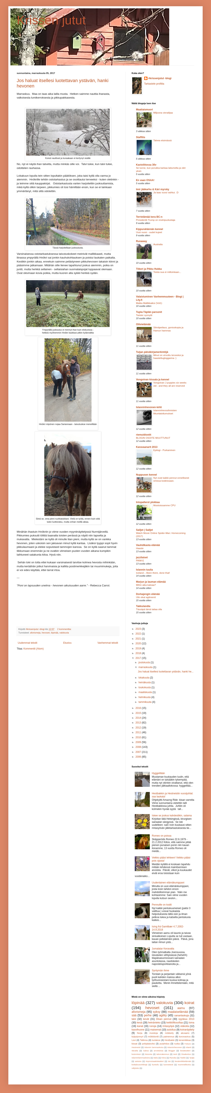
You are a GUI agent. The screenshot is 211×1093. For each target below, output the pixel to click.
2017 (139, 658)
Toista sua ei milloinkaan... (167, 272)
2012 (139, 727)
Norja (139, 1033)
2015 (139, 713)
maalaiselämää (178, 1011)
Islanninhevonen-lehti (149, 407)
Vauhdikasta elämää (148, 545)
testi (175, 1054)
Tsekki (183, 1058)
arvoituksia (158, 1050)
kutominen (136, 1054)
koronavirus (185, 1036)
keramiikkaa (185, 1040)
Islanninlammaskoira (141, 1058)
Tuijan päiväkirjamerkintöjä (152, 352)
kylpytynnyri (137, 1036)
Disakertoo (186, 1054)
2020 (139, 643)
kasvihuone (138, 1029)
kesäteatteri (185, 1050)
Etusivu (67, 642)
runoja (152, 1026)
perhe (148, 1015)
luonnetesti (168, 1064)
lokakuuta (144, 677)
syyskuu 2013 (186, 1019)
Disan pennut (163, 1019)
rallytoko (135, 1068)
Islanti (188, 1047)
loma (191, 1022)
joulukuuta (145, 662)
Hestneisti (136, 1047)
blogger (171, 1050)
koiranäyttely (187, 1029)
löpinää (54, 632)
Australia (158, 244)
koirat (189, 1003)
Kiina (163, 1058)
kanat (140, 1026)
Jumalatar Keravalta (163, 948)
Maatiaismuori (144, 109)
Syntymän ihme (160, 970)
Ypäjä (191, 1058)
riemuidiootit (143, 434)
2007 (139, 752)
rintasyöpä (168, 1026)
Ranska (173, 1058)
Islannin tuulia (144, 569)
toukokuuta (145, 687)
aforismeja (35, 632)
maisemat (155, 1029)
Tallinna (144, 1040)
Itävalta (135, 1050)
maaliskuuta (146, 692)
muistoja (153, 1033)
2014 (139, 717)
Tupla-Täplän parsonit (149, 312)
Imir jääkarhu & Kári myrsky (152, 189)
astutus (138, 1061)
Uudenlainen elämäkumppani (168, 882)
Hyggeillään (158, 773)
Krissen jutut (51, 20)
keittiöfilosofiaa (175, 1022)
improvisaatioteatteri (155, 1061)
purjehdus (164, 1043)
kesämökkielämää (183, 1061)
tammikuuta (145, 702)
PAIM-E (140, 560)
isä (169, 1061)
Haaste (140, 548)
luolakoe (156, 1040)
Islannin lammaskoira (153, 1047)
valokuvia (64, 632)
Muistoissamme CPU (164, 505)
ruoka (177, 1043)
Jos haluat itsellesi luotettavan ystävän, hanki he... (165, 671)
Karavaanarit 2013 (147, 447)
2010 (139, 737)
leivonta (148, 1054)
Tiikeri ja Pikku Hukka (149, 268)
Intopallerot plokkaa (148, 502)
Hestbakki (169, 1040)
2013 (139, 722)
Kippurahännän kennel (149, 229)
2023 (139, 628)
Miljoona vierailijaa (163, 112)
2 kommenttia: (64, 629)
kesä (139, 1022)
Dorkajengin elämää (148, 594)
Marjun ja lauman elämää (151, 581)
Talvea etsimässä (162, 140)
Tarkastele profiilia (154, 83)
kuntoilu (155, 1064)
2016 (139, 708)
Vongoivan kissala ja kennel (152, 379)
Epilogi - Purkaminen (164, 450)
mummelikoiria (184, 1064)
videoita (184, 1026)
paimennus (168, 1036)
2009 (139, 742)
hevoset (46, 632)
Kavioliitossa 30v (146, 164)
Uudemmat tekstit (27, 642)
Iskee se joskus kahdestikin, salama (172, 815)
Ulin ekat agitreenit (146, 597)
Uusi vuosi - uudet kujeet (149, 232)
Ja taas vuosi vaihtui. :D (165, 192)
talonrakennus (162, 1054)
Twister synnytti (144, 315)
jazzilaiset (142, 557)
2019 (139, 648)
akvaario (185, 1033)
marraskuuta (146, 667)
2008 (139, 747)
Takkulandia (143, 606)
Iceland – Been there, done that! (153, 573)
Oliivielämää (143, 324)
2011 (139, 732)
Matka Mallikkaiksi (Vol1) (149, 303)
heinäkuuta (145, 682)
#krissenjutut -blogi (160, 78)
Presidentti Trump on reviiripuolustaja (155, 220)
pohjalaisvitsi (148, 1043)
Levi (134, 1040)
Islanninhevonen (174, 1047)
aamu (181, 1008)
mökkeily (169, 1033)
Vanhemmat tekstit (108, 642)
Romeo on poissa (161, 835)
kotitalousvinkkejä (139, 1064)
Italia (156, 1058)
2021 (139, 638)
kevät (146, 1019)
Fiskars (187, 1044)
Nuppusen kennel (146, 474)
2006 (139, 756)
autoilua (171, 1029)
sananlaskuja (181, 1015)
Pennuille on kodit (162, 904)
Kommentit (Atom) (33, 648)
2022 (139, 633)
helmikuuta (145, 697)
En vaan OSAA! (145, 180)
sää (134, 1015)
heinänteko (154, 1022)
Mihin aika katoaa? (146, 585)
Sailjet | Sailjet (144, 529)
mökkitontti (153, 1036)
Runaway (141, 241)
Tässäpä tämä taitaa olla (149, 609)
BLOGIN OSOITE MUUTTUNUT (153, 438)
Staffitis (140, 137)
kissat (134, 1043)
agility (163, 1015)
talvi (134, 1019)
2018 (139, 653)
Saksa (146, 1050)
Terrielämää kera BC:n (149, 216)
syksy (156, 1011)
